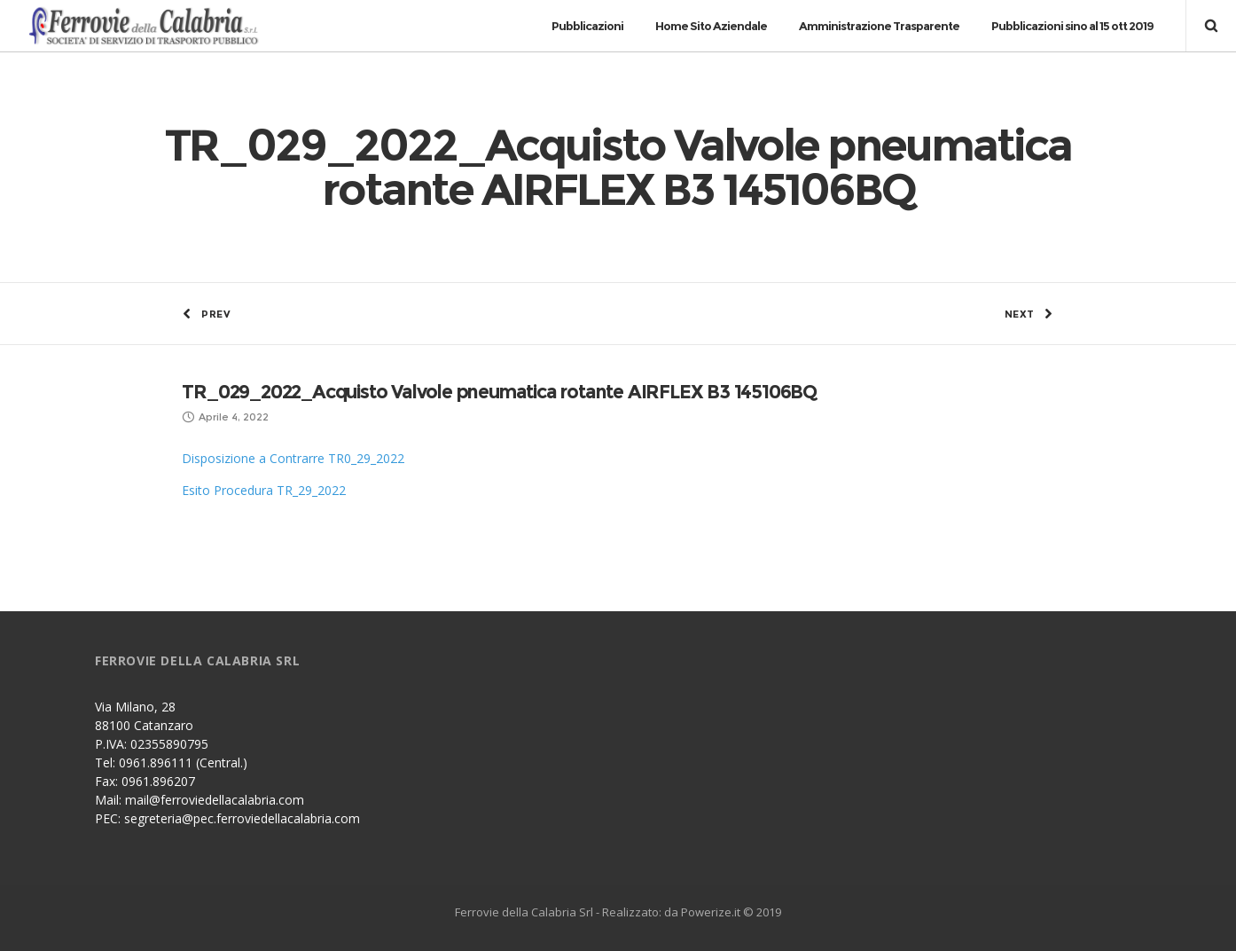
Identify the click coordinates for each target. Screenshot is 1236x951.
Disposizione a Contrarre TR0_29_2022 (293, 458)
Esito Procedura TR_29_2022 (264, 490)
